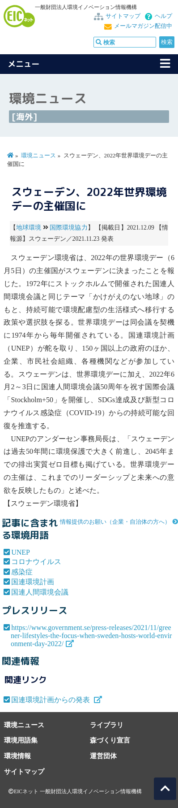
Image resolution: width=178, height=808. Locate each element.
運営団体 (103, 756)
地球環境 (28, 227)
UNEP (20, 552)
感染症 (22, 572)
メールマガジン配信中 (143, 26)
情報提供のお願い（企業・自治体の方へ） (115, 522)
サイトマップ (123, 16)
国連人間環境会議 (39, 592)
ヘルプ (163, 16)
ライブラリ (106, 725)
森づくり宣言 (110, 740)
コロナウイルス (36, 561)
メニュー (23, 64)
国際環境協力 (69, 227)
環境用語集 (21, 740)
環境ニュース (38, 155)
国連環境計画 (32, 582)
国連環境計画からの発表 (51, 700)
